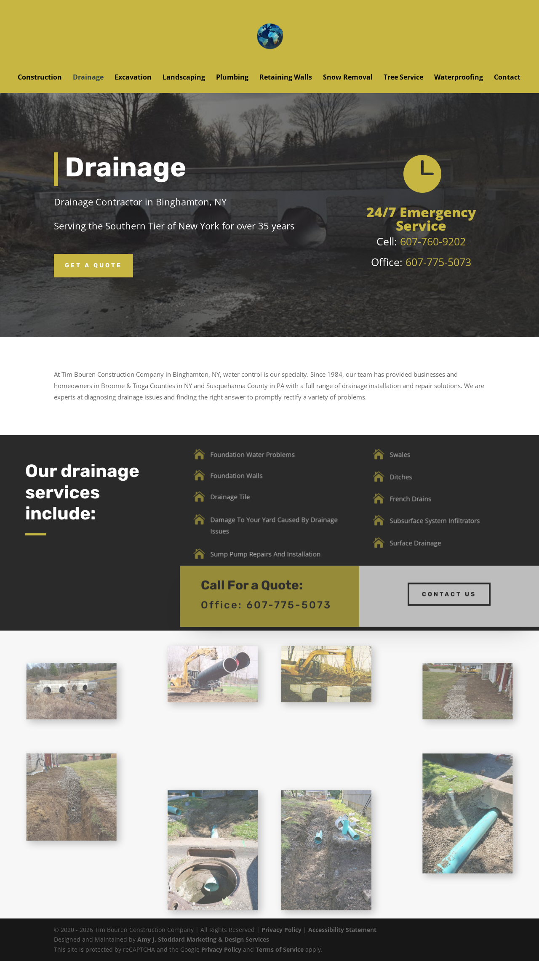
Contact (507, 78)
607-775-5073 (438, 262)
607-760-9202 (433, 241)
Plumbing (232, 78)
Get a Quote (93, 265)
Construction (40, 78)
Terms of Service (280, 949)
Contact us (449, 586)
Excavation (133, 78)
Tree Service (403, 78)
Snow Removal (348, 78)
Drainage (88, 78)
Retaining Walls (285, 78)
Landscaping (184, 78)
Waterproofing (458, 78)
